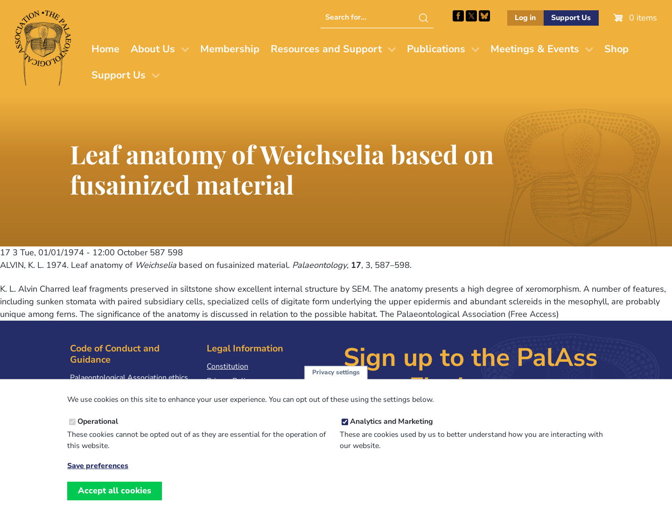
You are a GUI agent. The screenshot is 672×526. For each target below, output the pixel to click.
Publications (436, 49)
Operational (97, 432)
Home (105, 49)
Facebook (458, 15)
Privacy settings (336, 382)
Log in (525, 18)
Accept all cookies (114, 501)
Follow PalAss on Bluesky (484, 15)
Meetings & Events (534, 49)
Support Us (571, 18)
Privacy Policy (229, 381)
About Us (153, 49)
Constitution (227, 366)
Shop (616, 49)
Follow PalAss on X (471, 15)
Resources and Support (326, 49)
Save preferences (97, 476)
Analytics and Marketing (391, 432)
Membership (229, 49)
